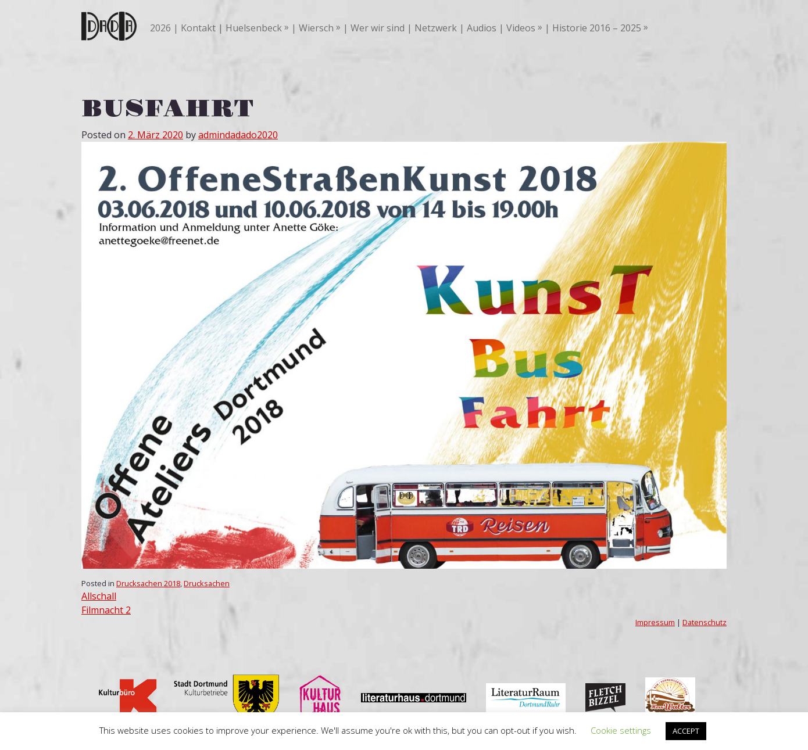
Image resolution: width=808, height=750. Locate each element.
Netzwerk (435, 27)
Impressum (655, 622)
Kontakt (198, 27)
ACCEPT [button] (686, 731)
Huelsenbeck (254, 27)
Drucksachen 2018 (148, 583)
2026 (160, 27)
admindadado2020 (238, 134)
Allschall (98, 596)
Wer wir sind (378, 27)
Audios (481, 27)
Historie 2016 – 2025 (596, 27)
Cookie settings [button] (621, 730)
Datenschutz (704, 622)
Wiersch (316, 27)
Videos (520, 27)
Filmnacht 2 (106, 610)
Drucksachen (207, 583)
